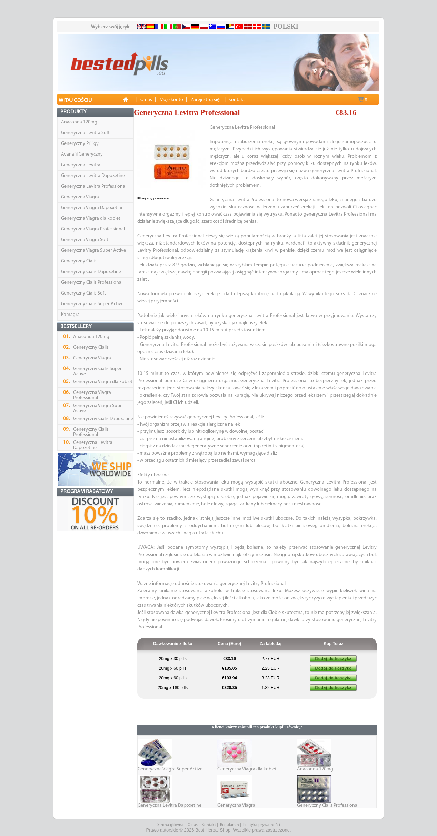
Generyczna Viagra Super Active (93, 250)
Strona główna (170, 825)
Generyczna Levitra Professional (93, 186)
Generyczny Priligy (80, 143)
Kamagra (70, 314)
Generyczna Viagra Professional (93, 229)
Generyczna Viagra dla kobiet (90, 218)
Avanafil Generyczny (82, 154)
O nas (193, 825)
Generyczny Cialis (79, 261)
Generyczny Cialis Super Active (92, 304)
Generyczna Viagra (80, 197)
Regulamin (229, 825)
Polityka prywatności (261, 825)
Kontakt (209, 825)
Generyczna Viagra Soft (84, 239)
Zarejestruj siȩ (205, 99)
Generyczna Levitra (80, 165)
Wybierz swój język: (110, 27)
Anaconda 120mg (79, 122)
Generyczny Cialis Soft (83, 293)
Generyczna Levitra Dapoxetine (93, 175)
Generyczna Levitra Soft (85, 133)
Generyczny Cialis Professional (91, 282)
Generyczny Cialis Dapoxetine (91, 272)
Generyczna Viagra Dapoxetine (92, 207)
